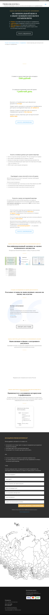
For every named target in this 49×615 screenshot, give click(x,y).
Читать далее (13, 315)
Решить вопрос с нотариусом (31, 506)
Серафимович (23, 42)
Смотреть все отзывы (24, 326)
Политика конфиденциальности (24, 511)
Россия (6, 42)
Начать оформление (24, 33)
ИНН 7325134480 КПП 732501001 (8, 604)
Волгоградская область (14, 42)
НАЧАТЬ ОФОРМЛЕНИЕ (24, 122)
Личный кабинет (43, 0)
